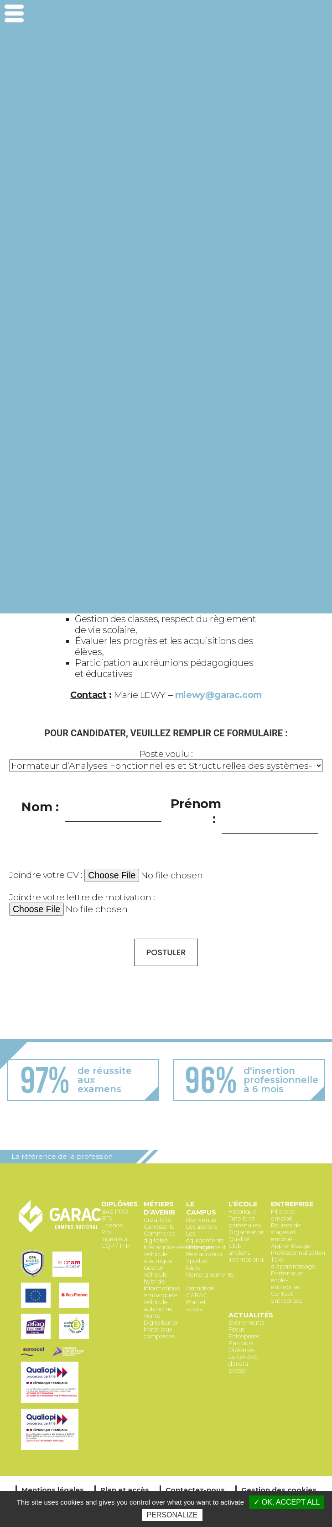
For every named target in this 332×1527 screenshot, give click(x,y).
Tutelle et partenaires (244, 1222)
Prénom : (196, 811)
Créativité (157, 1219)
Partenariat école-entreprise (287, 1280)
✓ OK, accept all (287, 1502)
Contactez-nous (195, 1489)
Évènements (246, 1322)
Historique (242, 1211)
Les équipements (204, 1237)
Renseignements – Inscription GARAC (209, 1285)
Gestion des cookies (278, 1489)
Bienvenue (201, 1219)
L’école (242, 1204)
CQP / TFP (115, 1245)
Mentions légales (52, 1489)
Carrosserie (159, 1226)
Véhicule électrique (158, 1257)
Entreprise (292, 1204)
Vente (152, 1315)
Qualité (238, 1239)
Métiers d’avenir (159, 1208)
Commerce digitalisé (160, 1237)
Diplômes (119, 1204)
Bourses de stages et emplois (286, 1232)
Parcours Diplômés (241, 1346)
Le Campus (201, 1208)
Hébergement (206, 1247)
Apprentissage (291, 1245)
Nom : (39, 806)
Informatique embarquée (162, 1292)
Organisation (246, 1232)
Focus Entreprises (243, 1333)
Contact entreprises (286, 1297)
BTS (106, 1218)
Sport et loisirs (197, 1264)
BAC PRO (114, 1211)
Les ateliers (201, 1226)
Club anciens (239, 1249)
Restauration (204, 1254)
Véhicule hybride (156, 1278)
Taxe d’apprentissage (293, 1263)
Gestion (154, 1267)
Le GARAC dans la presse (243, 1363)
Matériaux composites (159, 1333)
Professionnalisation (298, 1252)
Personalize (171, 1515)
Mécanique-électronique (178, 1247)
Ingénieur (114, 1239)
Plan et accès (196, 1305)
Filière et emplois (283, 1215)
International (246, 1259)
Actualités (250, 1315)
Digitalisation (162, 1322)
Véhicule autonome (158, 1305)
